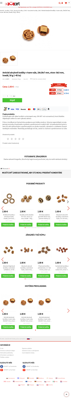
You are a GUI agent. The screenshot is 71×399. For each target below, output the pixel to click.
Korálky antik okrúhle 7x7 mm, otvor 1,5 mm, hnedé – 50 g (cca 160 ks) (26, 217)
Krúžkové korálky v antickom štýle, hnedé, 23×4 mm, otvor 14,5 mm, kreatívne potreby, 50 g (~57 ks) (9, 217)
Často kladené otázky (28, 356)
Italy (55, 384)
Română (30, 381)
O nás (1, 351)
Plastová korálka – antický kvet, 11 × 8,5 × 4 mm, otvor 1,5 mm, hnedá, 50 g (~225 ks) (44, 269)
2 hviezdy (12, 139)
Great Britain (60, 381)
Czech (47, 384)
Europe (29, 384)
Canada (7, 384)
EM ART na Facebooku (8, 369)
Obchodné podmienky (6, 356)
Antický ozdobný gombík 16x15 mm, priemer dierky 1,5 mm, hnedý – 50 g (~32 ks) (44, 217)
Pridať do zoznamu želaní (38, 79)
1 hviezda (8, 139)
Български (10, 381)
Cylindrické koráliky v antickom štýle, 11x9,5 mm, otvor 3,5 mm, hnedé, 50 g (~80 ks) (62, 269)
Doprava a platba (27, 351)
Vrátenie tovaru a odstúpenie (30, 353)
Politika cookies (4, 360)
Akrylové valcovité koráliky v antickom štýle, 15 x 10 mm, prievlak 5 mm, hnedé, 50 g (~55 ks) (62, 217)
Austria (49, 388)
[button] (25, 228)
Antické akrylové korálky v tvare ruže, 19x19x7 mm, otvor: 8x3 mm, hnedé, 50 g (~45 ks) (9, 321)
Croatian (63, 384)
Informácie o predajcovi (7, 358)
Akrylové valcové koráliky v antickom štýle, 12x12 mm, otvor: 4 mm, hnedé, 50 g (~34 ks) (26, 269)
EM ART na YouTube (7, 373)
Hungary (30, 388)
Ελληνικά (21, 381)
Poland (21, 388)
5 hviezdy (23, 139)
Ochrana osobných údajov (7, 353)
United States (18, 384)
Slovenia (40, 388)
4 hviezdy (19, 139)
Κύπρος (49, 381)
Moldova (40, 381)
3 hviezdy (16, 139)
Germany (38, 384)
